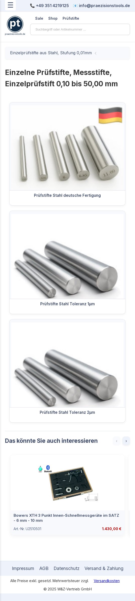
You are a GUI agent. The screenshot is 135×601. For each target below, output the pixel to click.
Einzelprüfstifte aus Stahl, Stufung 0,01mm (51, 52)
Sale (39, 18)
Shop (53, 18)
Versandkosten (107, 581)
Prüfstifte (71, 18)
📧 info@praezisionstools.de (101, 5)
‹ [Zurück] (116, 440)
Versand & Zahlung (103, 568)
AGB (44, 568)
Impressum (23, 568)
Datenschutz (66, 568)
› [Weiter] (126, 440)
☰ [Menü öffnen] (10, 5)
